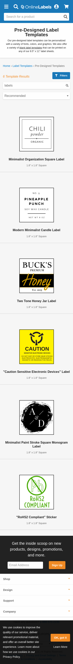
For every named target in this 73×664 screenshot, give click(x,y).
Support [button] (8, 600)
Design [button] (7, 589)
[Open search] (65, 16)
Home (6, 65)
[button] (6, 7)
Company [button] (9, 611)
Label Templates (23, 65)
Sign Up (57, 565)
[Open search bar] (16, 7)
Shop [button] (6, 579)
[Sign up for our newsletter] (25, 565)
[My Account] (56, 7)
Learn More (60, 646)
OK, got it (60, 637)
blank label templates (30, 47)
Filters (61, 75)
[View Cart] (66, 7)
